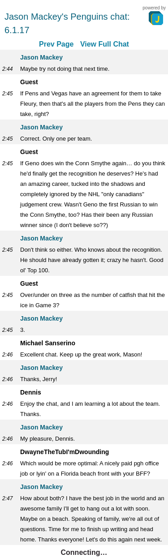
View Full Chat (104, 44)
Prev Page (56, 44)
